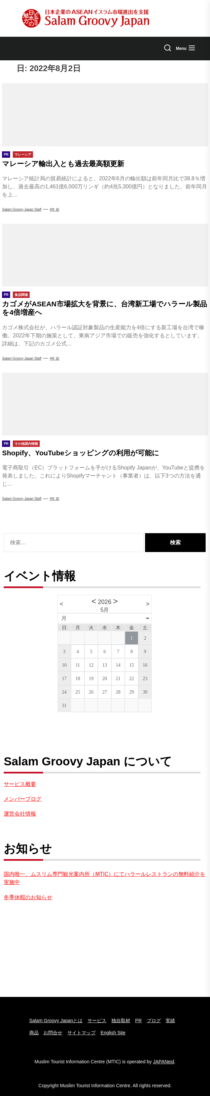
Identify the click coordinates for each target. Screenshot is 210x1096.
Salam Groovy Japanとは (56, 1020)
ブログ (154, 1020)
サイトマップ (81, 1032)
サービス (97, 1020)
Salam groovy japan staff (21, 209)
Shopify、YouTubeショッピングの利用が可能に (80, 453)
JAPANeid (163, 1061)
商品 (34, 1032)
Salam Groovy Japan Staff (21, 358)
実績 (170, 1020)
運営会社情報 (20, 814)
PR (138, 1020)
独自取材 (120, 1020)
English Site (113, 1032)
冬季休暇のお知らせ (28, 897)
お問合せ (52, 1032)
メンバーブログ (22, 799)
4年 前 (54, 209)
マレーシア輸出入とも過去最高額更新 (63, 164)
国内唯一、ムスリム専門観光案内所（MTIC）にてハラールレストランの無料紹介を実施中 (104, 878)
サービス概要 (20, 784)
